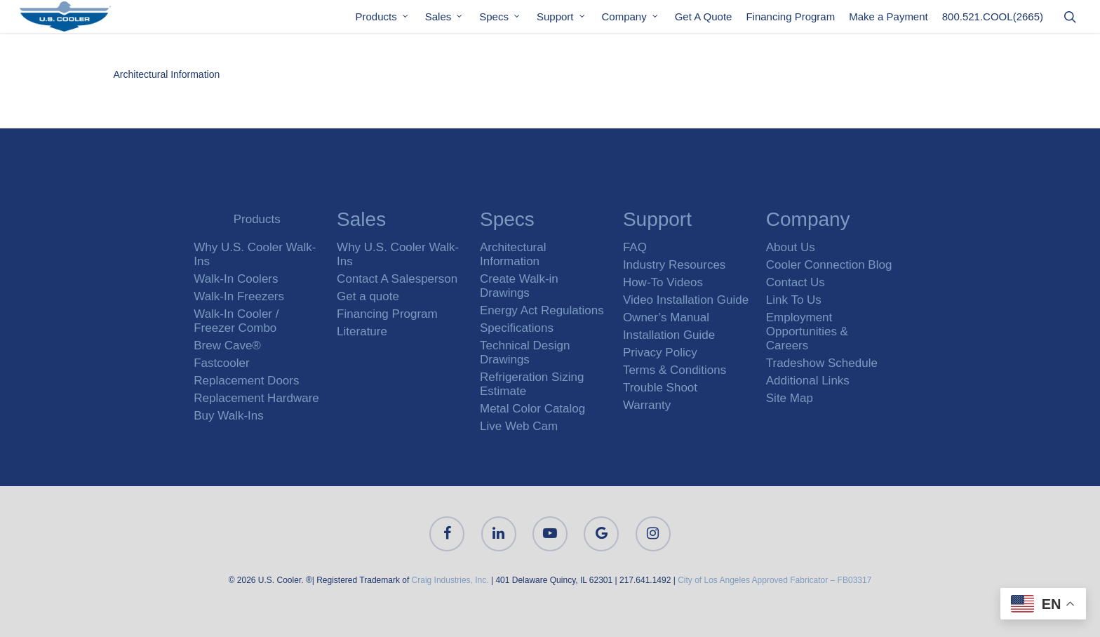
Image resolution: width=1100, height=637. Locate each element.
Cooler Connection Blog (829, 264)
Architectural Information (167, 74)
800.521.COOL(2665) (992, 20)
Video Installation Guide (686, 300)
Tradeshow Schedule (822, 363)
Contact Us (795, 282)
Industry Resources (674, 264)
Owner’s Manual (666, 317)
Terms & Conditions (674, 370)
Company (630, 20)
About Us (790, 247)
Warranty (647, 405)
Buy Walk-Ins (229, 415)
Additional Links (808, 380)
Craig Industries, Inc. (450, 580)
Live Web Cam (519, 426)
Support (561, 20)
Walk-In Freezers (239, 296)
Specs (500, 20)
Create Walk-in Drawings (519, 286)
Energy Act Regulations (542, 310)
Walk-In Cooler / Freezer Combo (236, 321)
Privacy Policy (660, 352)
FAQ (635, 247)
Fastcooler (221, 363)
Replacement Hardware (256, 398)
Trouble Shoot (660, 387)
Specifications (517, 328)
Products (383, 20)
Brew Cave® (227, 345)
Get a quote (368, 296)
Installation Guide (669, 335)
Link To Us (793, 300)
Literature (362, 331)
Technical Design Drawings (525, 352)
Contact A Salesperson (397, 279)
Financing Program (790, 20)
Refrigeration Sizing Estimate (532, 384)
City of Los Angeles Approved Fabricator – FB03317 (774, 580)
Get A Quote (703, 20)
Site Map (789, 398)
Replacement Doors (246, 380)
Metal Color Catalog (532, 408)
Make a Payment (888, 20)
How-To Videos (663, 282)
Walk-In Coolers (236, 279)
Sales (444, 20)
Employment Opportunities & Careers (807, 331)
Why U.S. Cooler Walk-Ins (255, 254)
